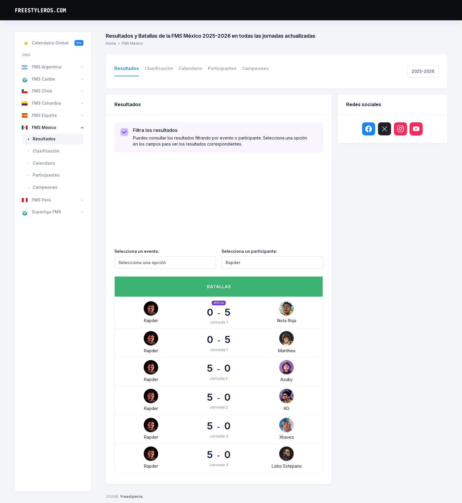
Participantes (222, 68)
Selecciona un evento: (136, 251)
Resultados (126, 68)
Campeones (255, 68)
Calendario (190, 68)
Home (111, 43)
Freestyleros (131, 496)
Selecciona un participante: (249, 251)
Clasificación (159, 68)
